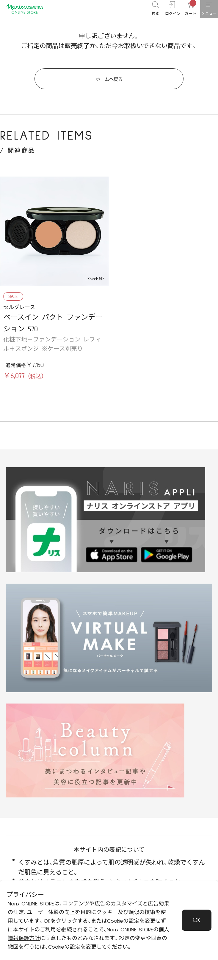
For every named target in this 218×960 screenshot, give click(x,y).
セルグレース (19, 315)
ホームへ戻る (109, 84)
